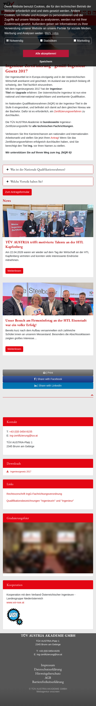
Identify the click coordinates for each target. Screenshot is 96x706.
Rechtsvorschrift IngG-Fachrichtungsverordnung (34, 493)
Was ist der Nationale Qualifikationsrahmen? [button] (37, 169)
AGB (48, 677)
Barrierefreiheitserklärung (48, 682)
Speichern (45, 61)
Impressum (48, 665)
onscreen (54, 691)
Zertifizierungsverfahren (68, 111)
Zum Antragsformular (17, 192)
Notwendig (14, 40)
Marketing (82, 40)
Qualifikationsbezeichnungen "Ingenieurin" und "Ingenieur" (40, 500)
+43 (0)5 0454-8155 (20, 431)
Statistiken (48, 40)
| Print (48, 372)
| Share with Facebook (48, 379)
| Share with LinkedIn (48, 385)
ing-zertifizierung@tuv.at (24, 435)
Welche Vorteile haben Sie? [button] (26, 181)
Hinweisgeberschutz (47, 673)
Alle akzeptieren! (46, 53)
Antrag (54, 137)
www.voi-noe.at (15, 602)
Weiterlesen (14, 270)
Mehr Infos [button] (52, 33)
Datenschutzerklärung (48, 669)
